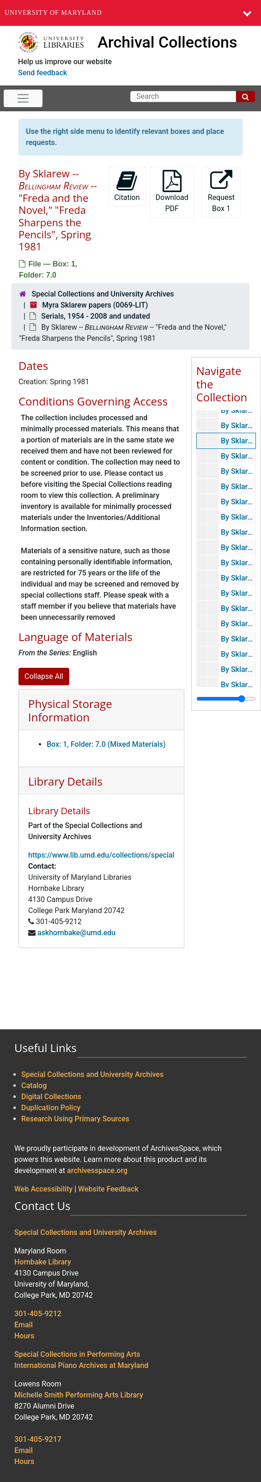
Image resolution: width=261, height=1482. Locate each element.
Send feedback (42, 72)
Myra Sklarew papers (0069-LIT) (95, 305)
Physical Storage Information (70, 710)
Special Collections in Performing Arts (77, 1354)
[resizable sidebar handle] (226, 698)
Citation (127, 186)
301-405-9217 (37, 1439)
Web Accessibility (43, 1189)
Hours (24, 1335)
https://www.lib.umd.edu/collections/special (101, 855)
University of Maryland (53, 12)
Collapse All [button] (43, 676)
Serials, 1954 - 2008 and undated (95, 316)
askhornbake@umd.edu (76, 932)
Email (23, 1324)
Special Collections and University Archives (102, 294)
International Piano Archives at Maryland (81, 1365)
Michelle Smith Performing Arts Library (78, 1395)
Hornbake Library (42, 1262)
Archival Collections (167, 42)
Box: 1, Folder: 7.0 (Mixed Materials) (106, 744)
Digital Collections (51, 1096)
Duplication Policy (50, 1107)
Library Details (65, 781)
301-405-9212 (37, 1313)
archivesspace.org (97, 1170)
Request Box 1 (221, 191)
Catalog (34, 1085)
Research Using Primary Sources (75, 1118)
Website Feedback (108, 1189)
